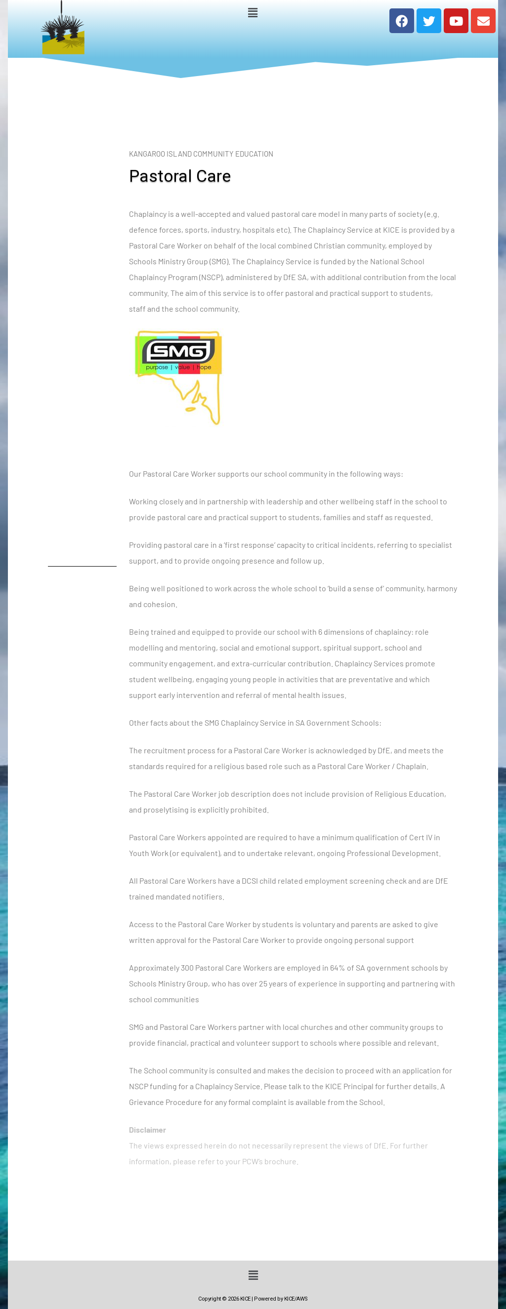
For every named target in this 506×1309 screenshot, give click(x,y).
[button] (253, 12)
